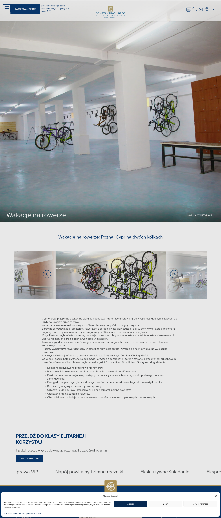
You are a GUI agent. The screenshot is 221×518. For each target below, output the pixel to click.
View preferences (200, 504)
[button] (215, 496)
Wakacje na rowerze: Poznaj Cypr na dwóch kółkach (22, 514)
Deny (165, 504)
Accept (130, 504)
